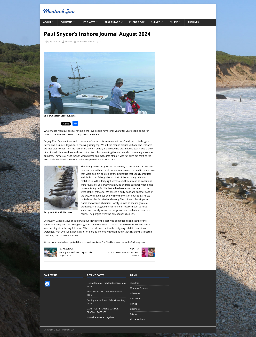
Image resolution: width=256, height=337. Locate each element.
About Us (134, 282)
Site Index (135, 308)
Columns (66, 22)
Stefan (68, 41)
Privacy (133, 314)
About (47, 22)
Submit (155, 22)
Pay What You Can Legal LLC (101, 317)
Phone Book (136, 22)
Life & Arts (88, 22)
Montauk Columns (86, 41)
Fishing (173, 22)
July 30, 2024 (54, 41)
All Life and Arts (137, 319)
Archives (193, 22)
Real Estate (112, 22)
